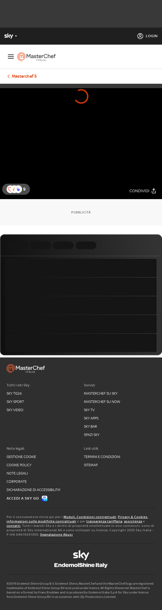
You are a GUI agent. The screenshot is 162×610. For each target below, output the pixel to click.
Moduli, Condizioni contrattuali (90, 517)
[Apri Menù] (10, 56)
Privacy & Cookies (133, 517)
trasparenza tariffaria (104, 521)
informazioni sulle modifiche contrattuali (41, 521)
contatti (14, 526)
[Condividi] (143, 190)
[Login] (147, 36)
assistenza (133, 521)
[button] (18, 189)
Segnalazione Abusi (56, 534)
